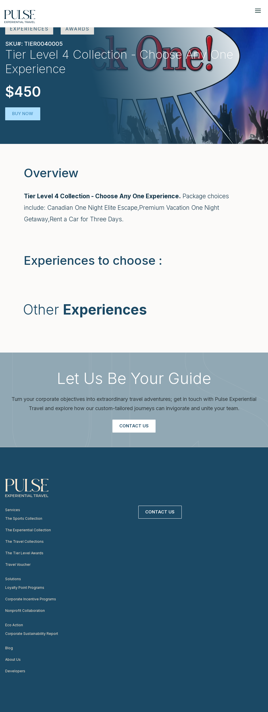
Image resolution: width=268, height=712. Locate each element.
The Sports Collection (23, 518)
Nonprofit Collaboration (25, 610)
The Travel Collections (24, 541)
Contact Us (134, 426)
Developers (15, 671)
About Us (13, 659)
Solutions (13, 579)
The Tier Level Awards (24, 553)
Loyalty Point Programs (24, 587)
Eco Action (14, 625)
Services (12, 510)
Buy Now (22, 113)
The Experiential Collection (28, 530)
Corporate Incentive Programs (30, 599)
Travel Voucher (17, 564)
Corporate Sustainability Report (31, 633)
